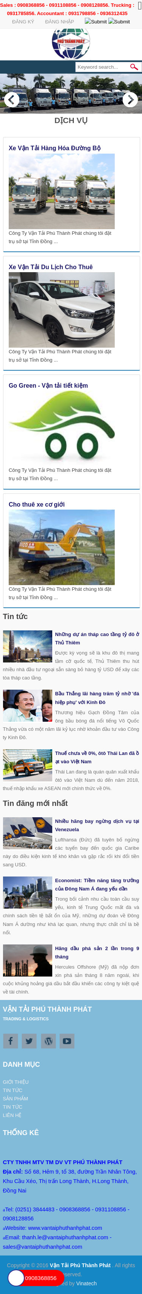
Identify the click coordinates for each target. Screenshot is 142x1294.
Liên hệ (12, 1115)
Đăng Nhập (59, 22)
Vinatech (86, 1283)
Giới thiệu (16, 1082)
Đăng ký (23, 22)
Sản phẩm (15, 1098)
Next (130, 100)
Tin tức (13, 1090)
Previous (12, 100)
